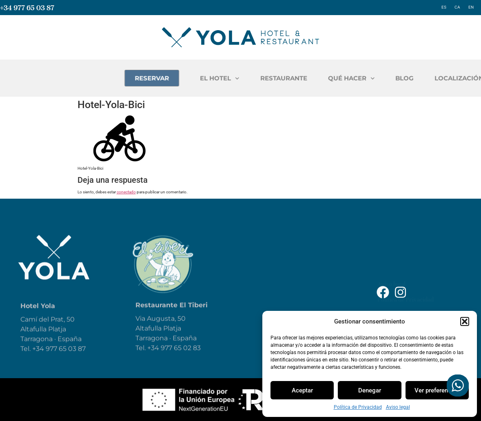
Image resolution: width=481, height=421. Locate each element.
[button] (465, 321)
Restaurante (282, 265)
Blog (269, 301)
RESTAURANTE (334, 78)
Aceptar (302, 390)
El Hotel (275, 247)
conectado (126, 192)
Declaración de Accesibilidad (414, 273)
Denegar (369, 390)
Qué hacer (278, 283)
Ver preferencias (437, 390)
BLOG (455, 78)
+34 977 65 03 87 (27, 7)
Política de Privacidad (358, 407)
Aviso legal (398, 407)
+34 (154, 357)
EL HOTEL (270, 78)
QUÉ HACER (402, 78)
